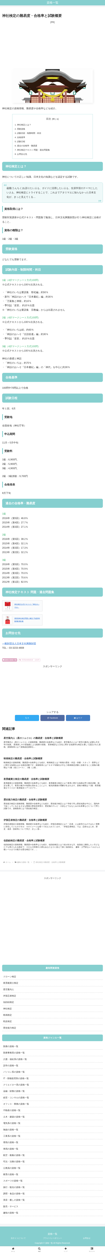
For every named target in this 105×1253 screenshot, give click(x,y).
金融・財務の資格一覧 (14, 1093)
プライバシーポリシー (52, 1240)
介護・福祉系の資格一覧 (15, 1061)
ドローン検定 (9, 979)
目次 (48, 118)
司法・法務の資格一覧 (14, 1164)
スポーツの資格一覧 (13, 1183)
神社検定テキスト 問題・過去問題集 (34, 151)
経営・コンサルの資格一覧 (16, 1100)
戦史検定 (7, 1023)
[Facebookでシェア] (52, 720)
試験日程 (21, 142)
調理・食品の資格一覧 (14, 1196)
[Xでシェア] (27, 720)
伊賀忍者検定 (9, 998)
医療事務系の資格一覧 (14, 1055)
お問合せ (86, 1240)
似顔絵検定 (8, 1004)
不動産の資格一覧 (11, 1112)
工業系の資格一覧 (11, 1138)
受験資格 (21, 129)
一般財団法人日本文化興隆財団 (19, 645)
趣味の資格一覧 (9, 661)
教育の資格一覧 (10, 1177)
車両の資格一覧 (10, 1151)
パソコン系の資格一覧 (14, 1074)
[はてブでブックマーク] (78, 720)
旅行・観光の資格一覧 (14, 1189)
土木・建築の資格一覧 (14, 1119)
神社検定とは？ (24, 125)
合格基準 (21, 138)
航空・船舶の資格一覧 (14, 1157)
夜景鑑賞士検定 (10, 985)
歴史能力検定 (9, 1030)
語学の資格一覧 (10, 1068)
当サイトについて (18, 1240)
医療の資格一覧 (10, 1049)
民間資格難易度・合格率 (29, 661)
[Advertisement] (52, 47)
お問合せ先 (22, 155)
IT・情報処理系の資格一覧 (16, 1081)
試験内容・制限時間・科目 (30, 133)
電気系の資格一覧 (11, 1125)
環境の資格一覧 (10, 1144)
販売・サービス (10, 1209)
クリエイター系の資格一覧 (16, 1087)
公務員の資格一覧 (11, 1170)
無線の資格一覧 (10, 1132)
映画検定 (7, 1017)
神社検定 (7, 1011)
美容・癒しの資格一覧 (14, 1202)
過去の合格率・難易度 (28, 147)
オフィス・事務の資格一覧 (16, 1106)
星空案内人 (8, 992)
